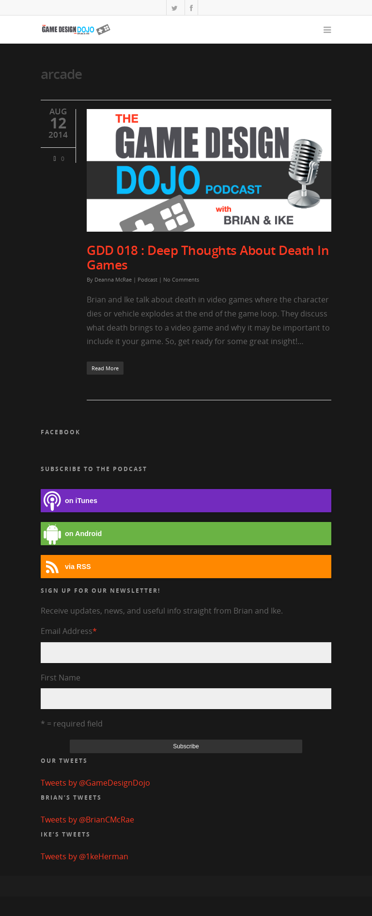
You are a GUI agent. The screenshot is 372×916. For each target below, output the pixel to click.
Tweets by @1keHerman (84, 856)
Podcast (147, 279)
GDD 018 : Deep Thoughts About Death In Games (208, 257)
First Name (60, 677)
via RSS (66, 566)
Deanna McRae (113, 279)
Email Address (69, 631)
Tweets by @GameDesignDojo (95, 782)
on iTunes (69, 501)
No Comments (181, 279)
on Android (71, 533)
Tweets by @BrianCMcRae (87, 819)
